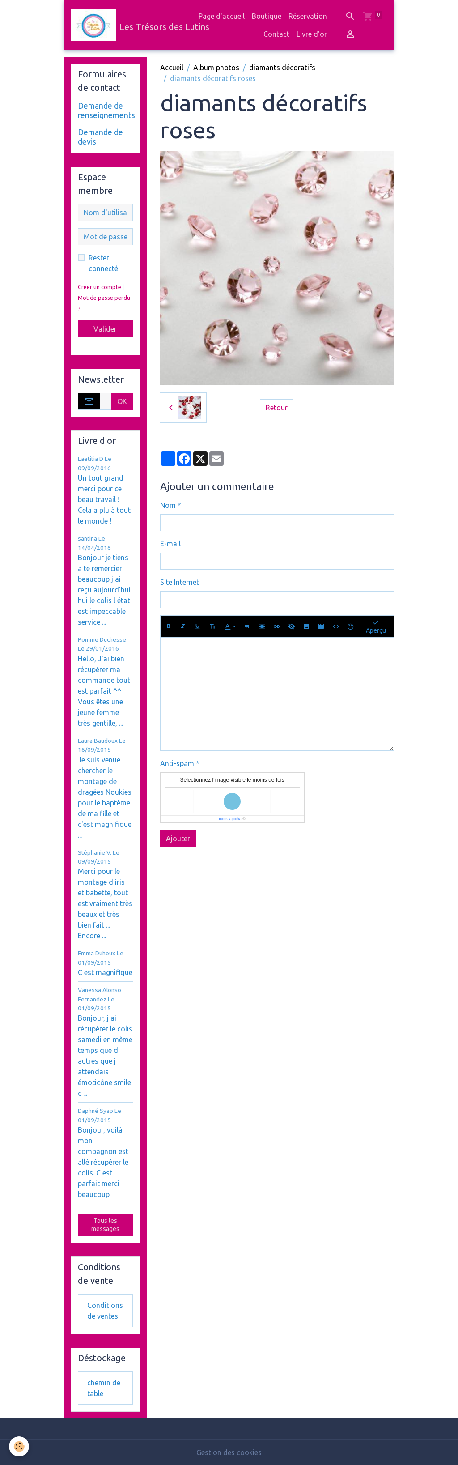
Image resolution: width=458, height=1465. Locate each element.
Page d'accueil (222, 16)
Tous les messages (105, 1224)
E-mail (170, 544)
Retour (277, 408)
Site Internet (179, 582)
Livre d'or (312, 34)
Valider (105, 329)
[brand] (122, 25)
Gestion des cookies (229, 1452)
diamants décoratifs (282, 68)
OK (122, 401)
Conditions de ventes (105, 1310)
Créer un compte (99, 287)
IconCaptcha (230, 819)
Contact (276, 34)
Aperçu (376, 626)
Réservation (307, 16)
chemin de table (103, 1388)
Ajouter (178, 839)
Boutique (266, 16)
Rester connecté (103, 263)
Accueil (171, 68)
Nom (168, 505)
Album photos (216, 68)
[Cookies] (19, 1446)
